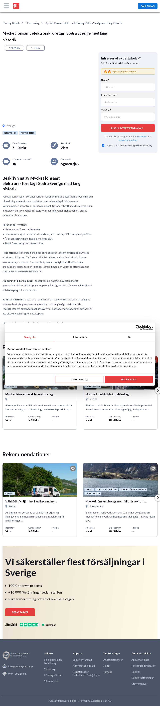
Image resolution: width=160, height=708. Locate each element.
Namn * (105, 80)
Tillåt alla (128, 379)
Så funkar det (51, 683)
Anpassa (80, 379)
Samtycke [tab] (30, 337)
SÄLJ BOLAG (148, 6)
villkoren (142, 136)
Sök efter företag (82, 662)
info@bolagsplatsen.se (18, 669)
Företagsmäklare (53, 677)
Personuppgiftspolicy (143, 668)
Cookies (135, 674)
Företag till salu (11, 23)
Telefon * (106, 110)
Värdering (49, 671)
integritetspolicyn (128, 140)
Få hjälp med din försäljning (53, 664)
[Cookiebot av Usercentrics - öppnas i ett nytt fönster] (138, 327)
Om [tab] (130, 337)
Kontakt (107, 674)
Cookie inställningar (142, 680)
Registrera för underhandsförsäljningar (86, 676)
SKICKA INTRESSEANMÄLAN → (127, 128)
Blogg (106, 668)
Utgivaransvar (139, 686)
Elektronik (10, 133)
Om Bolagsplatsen (113, 662)
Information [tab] (80, 337)
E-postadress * (109, 95)
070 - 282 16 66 (14, 675)
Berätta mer (20, 614)
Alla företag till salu (84, 668)
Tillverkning (32, 23)
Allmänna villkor (140, 662)
